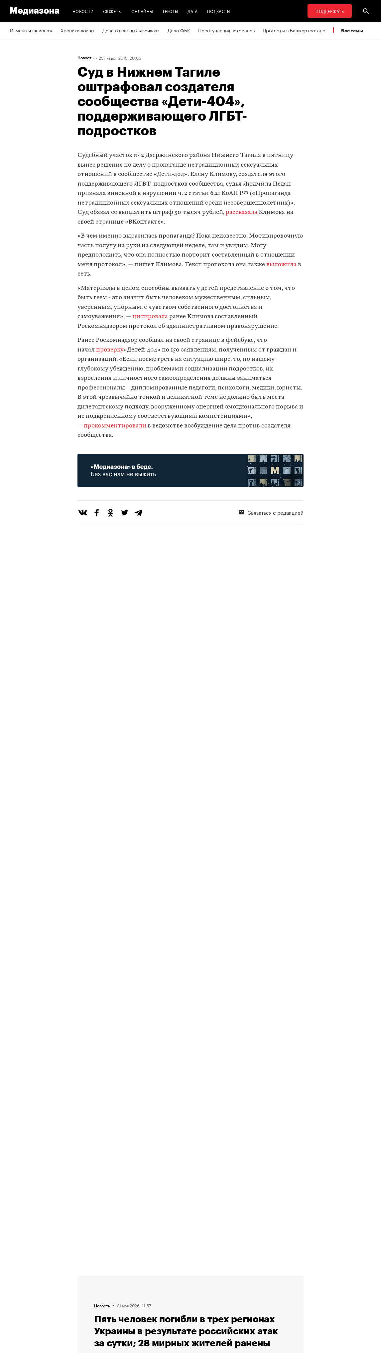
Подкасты (219, 11)
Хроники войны (77, 30)
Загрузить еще (190, 1078)
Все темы (352, 30)
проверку (110, 350)
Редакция (124, 1303)
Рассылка (176, 1291)
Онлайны (142, 11)
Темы (120, 1278)
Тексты (170, 11)
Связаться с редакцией (191, 1303)
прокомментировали (115, 426)
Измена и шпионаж (31, 30)
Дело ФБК (179, 30)
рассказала (241, 212)
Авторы (122, 1291)
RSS (172, 1278)
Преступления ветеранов (226, 30)
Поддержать (330, 11)
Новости (83, 11)
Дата (192, 11)
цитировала (150, 317)
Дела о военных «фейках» (131, 30)
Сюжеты (112, 11)
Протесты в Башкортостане (294, 30)
